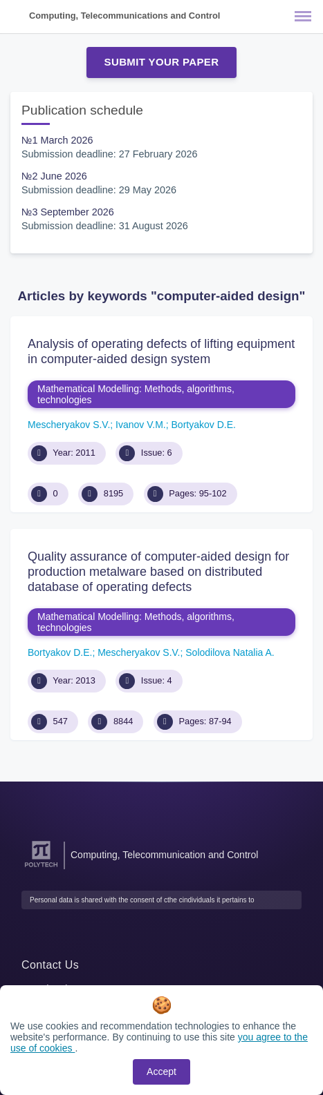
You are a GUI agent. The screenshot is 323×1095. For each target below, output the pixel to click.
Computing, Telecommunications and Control (124, 15)
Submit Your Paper (161, 62)
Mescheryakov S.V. (69, 424)
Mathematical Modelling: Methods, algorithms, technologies (135, 394)
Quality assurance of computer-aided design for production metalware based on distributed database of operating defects (158, 571)
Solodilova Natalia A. (229, 652)
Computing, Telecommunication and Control (164, 854)
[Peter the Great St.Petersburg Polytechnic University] (41, 867)
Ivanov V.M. (141, 424)
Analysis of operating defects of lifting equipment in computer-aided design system (161, 351)
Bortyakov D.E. (204, 424)
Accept (161, 1071)
